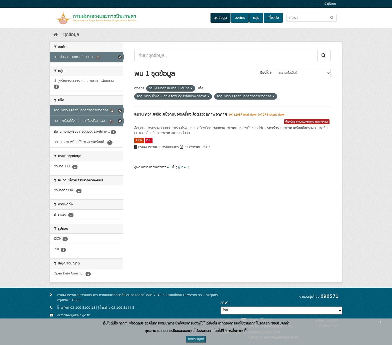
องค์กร (240, 18)
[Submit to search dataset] (332, 17)
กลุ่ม (256, 18)
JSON (139, 140)
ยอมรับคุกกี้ (196, 339)
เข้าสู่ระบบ (330, 4)
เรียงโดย (266, 72)
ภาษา (224, 302)
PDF (148, 140)
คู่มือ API (183, 167)
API (169, 167)
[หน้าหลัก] (56, 35)
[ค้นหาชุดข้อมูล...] (226, 55)
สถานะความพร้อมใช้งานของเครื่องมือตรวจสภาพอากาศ (180, 114)
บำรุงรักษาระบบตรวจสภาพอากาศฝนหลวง (306, 122)
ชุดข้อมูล (220, 18)
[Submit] (324, 55)
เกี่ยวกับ (273, 18)
